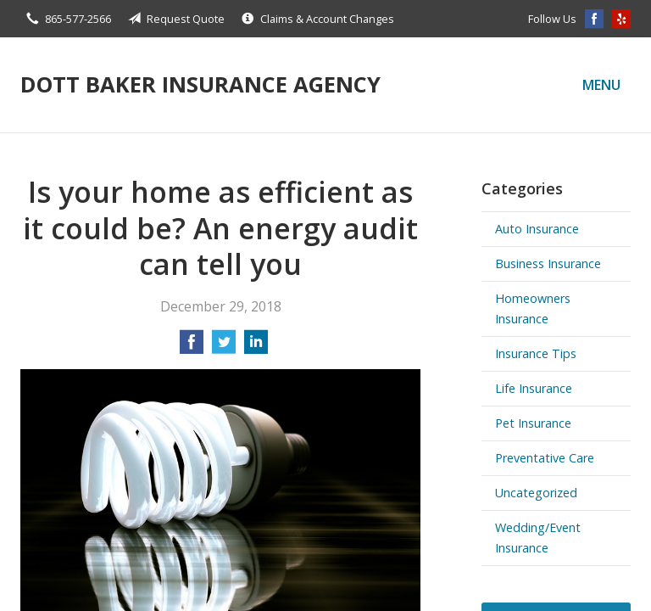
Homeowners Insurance (532, 308)
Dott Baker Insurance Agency (200, 84)
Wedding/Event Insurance (538, 537)
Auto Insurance (537, 229)
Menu (601, 85)
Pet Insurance (533, 423)
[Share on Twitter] (224, 347)
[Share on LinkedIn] (256, 347)
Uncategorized (536, 493)
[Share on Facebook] (191, 347)
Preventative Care (544, 458)
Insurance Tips (535, 353)
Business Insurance (548, 263)
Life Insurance (533, 388)
